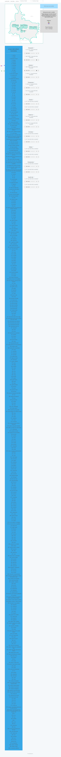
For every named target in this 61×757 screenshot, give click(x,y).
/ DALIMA (12, 1)
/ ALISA (17, 1)
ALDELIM (7, 1)
